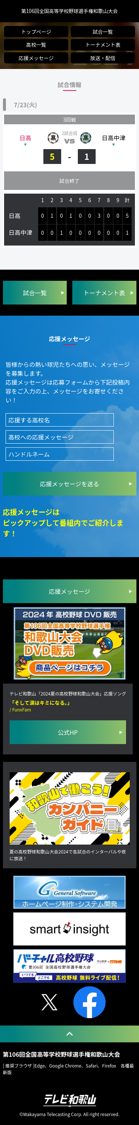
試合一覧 (103, 31)
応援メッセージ (36, 58)
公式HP (68, 732)
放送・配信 (102, 58)
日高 (25, 138)
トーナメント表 (102, 45)
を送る (69, 483)
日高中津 (114, 138)
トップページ (36, 31)
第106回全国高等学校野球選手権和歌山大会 (69, 11)
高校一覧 (36, 45)
